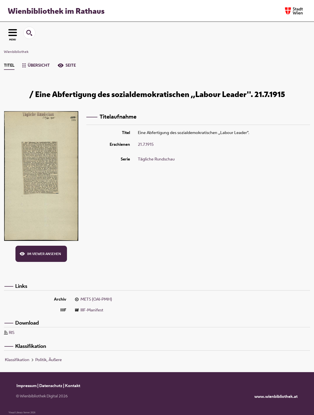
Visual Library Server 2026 (22, 412)
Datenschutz (50, 385)
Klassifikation (17, 359)
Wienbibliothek (16, 51)
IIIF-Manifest (91, 310)
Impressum (26, 385)
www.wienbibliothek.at (276, 396)
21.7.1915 (146, 144)
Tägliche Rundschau (156, 159)
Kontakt (72, 385)
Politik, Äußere (48, 359)
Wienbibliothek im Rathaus (56, 11)
